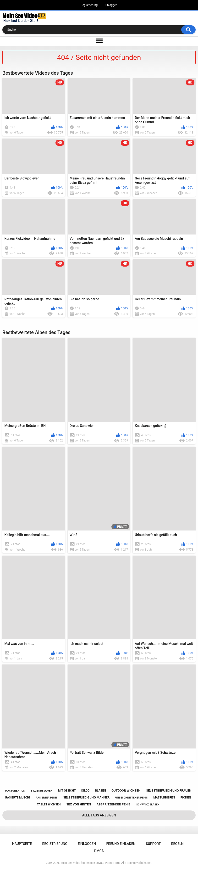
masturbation (15, 790)
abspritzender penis (114, 804)
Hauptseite (22, 844)
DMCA (99, 851)
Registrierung (89, 5)
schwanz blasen (148, 804)
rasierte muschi (17, 797)
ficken (186, 797)
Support (153, 844)
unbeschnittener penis (131, 797)
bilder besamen (41, 790)
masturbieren (164, 797)
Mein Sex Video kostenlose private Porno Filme (90, 863)
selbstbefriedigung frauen (168, 790)
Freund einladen (121, 844)
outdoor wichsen (125, 790)
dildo (85, 790)
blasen (100, 790)
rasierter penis (46, 797)
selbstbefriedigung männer (86, 797)
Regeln (177, 844)
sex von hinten (78, 804)
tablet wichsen (49, 804)
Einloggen (111, 5)
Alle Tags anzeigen (99, 815)
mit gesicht (67, 790)
